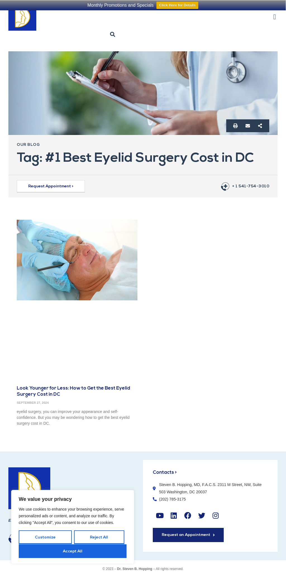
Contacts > (165, 472)
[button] (274, 16)
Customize (45, 538)
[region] (72, 527)
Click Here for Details (177, 5)
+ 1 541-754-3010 (250, 186)
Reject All (99, 538)
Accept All (72, 551)
